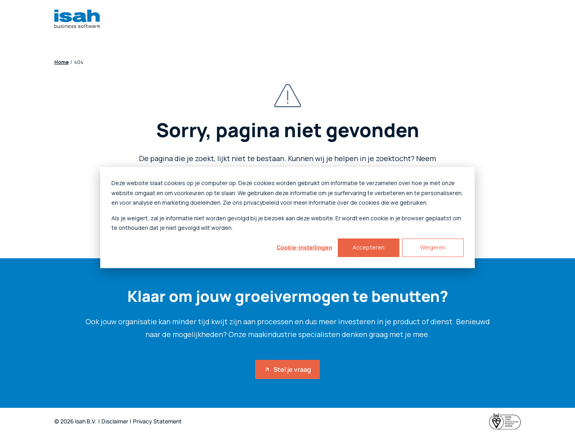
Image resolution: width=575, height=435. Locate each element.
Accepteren (369, 247)
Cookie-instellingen (304, 247)
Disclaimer (114, 421)
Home (61, 62)
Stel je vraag (287, 369)
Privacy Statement (157, 421)
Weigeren (433, 247)
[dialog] (287, 217)
